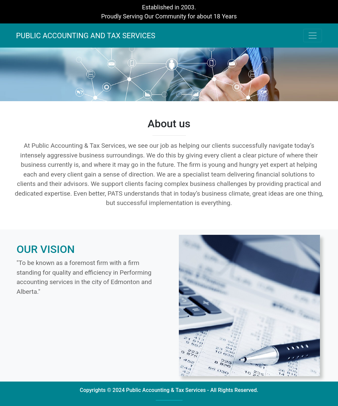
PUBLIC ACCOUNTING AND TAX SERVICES (85, 35)
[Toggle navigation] (312, 35)
